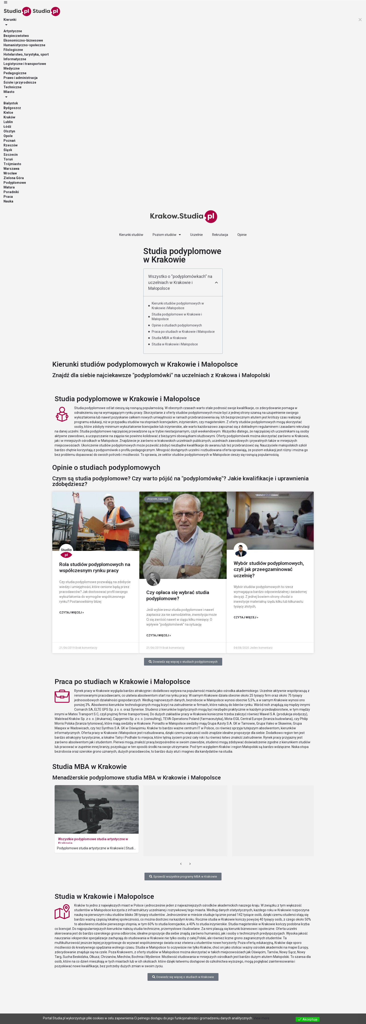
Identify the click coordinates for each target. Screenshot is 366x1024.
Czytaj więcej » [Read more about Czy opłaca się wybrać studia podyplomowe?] (158, 635)
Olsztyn (9, 131)
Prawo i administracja (21, 78)
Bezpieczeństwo (16, 36)
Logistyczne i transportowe (25, 64)
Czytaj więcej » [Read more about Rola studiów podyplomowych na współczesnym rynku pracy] (71, 612)
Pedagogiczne (15, 73)
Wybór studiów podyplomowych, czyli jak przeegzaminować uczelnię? (269, 569)
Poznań (9, 140)
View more (261, 1018)
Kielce (8, 112)
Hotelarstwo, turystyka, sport (26, 54)
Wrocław (10, 173)
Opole (8, 136)
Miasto (9, 92)
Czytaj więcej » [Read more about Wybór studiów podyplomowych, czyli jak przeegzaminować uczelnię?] (246, 617)
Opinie (242, 235)
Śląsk (8, 150)
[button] (216, 282)
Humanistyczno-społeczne (24, 45)
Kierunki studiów (131, 235)
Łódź (7, 126)
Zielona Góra (14, 178)
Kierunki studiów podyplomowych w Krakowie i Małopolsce (178, 305)
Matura (9, 187)
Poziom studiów (167, 235)
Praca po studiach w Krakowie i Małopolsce (183, 331)
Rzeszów (11, 145)
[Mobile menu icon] (183, 3)
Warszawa (11, 168)
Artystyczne (13, 31)
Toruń (8, 159)
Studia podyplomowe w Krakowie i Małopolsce (177, 316)
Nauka (8, 201)
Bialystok (11, 103)
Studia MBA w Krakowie (169, 338)
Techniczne (12, 87)
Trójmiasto (12, 164)
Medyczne (12, 68)
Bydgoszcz (12, 108)
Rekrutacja (220, 235)
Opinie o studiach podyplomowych (177, 325)
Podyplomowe (15, 182)
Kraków (9, 117)
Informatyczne (15, 59)
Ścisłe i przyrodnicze (20, 82)
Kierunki (10, 19)
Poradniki (11, 192)
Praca (8, 196)
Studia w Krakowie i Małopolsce (175, 344)
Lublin (8, 122)
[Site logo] (18, 11)
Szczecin (11, 154)
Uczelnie (196, 235)
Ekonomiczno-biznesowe (23, 40)
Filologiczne (13, 50)
